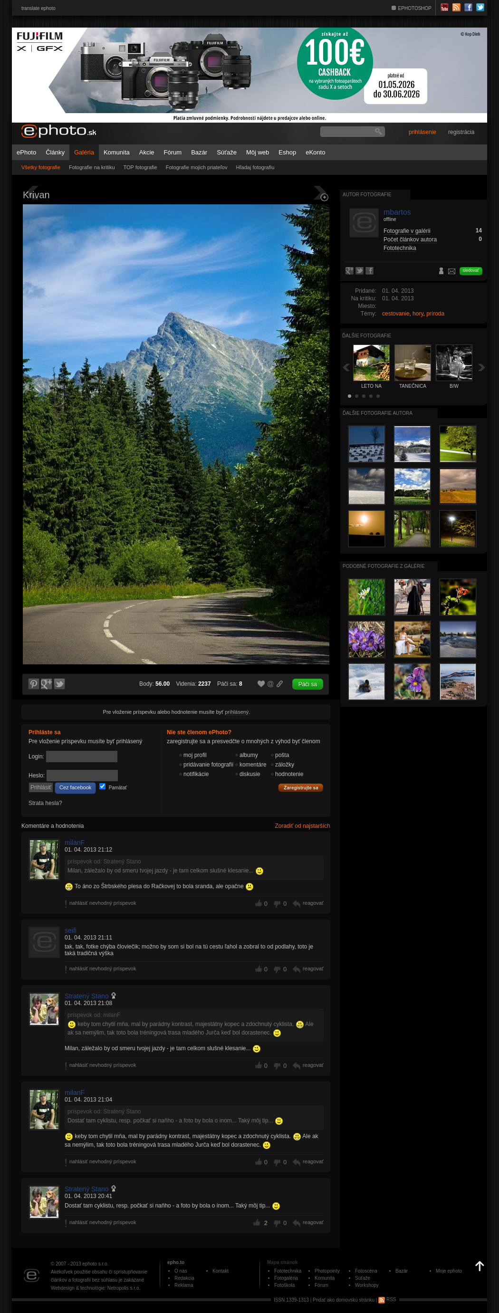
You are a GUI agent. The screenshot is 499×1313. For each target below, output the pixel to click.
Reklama (183, 1285)
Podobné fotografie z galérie (384, 566)
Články (55, 152)
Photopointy (327, 1271)
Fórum (173, 152)
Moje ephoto (449, 1271)
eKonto (315, 152)
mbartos (397, 212)
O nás (180, 1271)
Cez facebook (75, 787)
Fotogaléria (286, 1278)
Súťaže (227, 152)
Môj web (257, 152)
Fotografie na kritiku (92, 167)
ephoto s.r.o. (95, 1263)
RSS (387, 1299)
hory (418, 313)
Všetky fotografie (40, 167)
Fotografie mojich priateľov (197, 167)
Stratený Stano (87, 996)
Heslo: (37, 775)
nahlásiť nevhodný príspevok (102, 903)
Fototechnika (400, 248)
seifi (71, 930)
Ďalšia (482, 367)
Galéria (84, 152)
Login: (36, 756)
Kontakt (220, 1271)
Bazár (199, 152)
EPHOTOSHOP (415, 8)
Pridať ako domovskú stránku (343, 1299)
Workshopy (367, 1285)
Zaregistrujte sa (301, 788)
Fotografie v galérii (407, 231)
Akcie (146, 152)
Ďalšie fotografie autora (378, 413)
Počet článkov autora (410, 239)
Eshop (287, 152)
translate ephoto (38, 8)
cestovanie (395, 313)
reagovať (313, 903)
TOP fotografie (140, 167)
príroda (435, 313)
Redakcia (184, 1278)
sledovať (471, 270)
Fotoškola (284, 1285)
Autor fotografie (367, 194)
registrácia (461, 132)
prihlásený (237, 712)
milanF (75, 842)
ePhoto (26, 152)
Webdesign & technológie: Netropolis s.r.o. (95, 1288)
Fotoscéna (366, 1271)
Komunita (117, 152)
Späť (346, 367)
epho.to (175, 1262)
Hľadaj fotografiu (255, 167)
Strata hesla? (45, 803)
